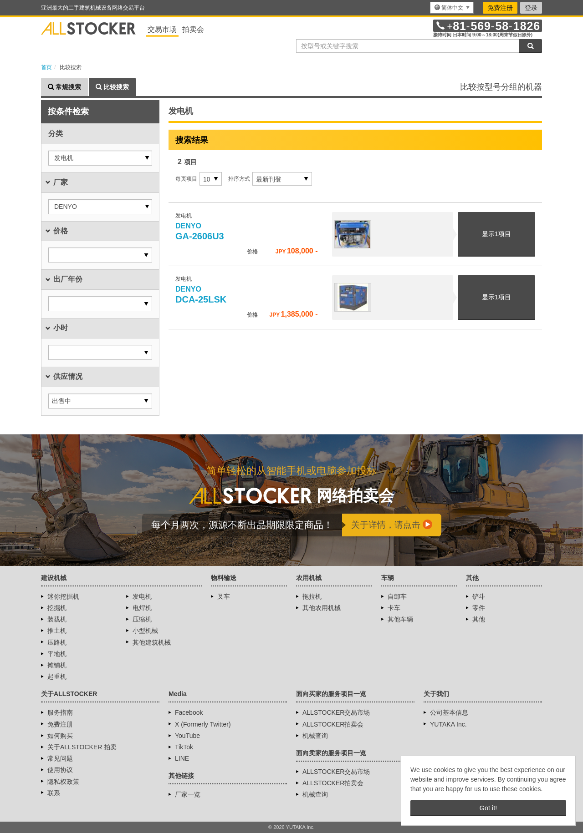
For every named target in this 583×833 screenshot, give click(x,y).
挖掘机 (56, 607)
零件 (478, 607)
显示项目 (496, 233)
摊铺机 (56, 665)
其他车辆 (400, 619)
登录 (531, 7)
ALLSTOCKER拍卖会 (332, 724)
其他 (478, 619)
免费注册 (500, 7)
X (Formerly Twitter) (203, 724)
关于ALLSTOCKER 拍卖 (82, 747)
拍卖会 (193, 29)
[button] (100, 158)
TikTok (184, 747)
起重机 (56, 676)
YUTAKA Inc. (448, 724)
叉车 (223, 596)
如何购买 (60, 735)
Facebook (189, 712)
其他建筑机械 (152, 642)
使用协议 (60, 769)
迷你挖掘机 (63, 596)
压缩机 (142, 619)
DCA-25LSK (200, 294)
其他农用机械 (321, 607)
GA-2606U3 (199, 231)
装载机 (56, 619)
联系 (53, 793)
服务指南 (60, 712)
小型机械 (145, 630)
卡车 (394, 607)
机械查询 (315, 735)
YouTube (187, 735)
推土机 (56, 630)
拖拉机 (312, 596)
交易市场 (162, 29)
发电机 (142, 596)
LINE (182, 758)
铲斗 (478, 596)
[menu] (452, 8)
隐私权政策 (63, 781)
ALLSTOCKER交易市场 (336, 712)
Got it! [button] (488, 808)
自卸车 (397, 596)
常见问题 (60, 758)
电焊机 (142, 607)
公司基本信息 (449, 712)
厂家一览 (187, 794)
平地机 (56, 653)
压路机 (56, 642)
